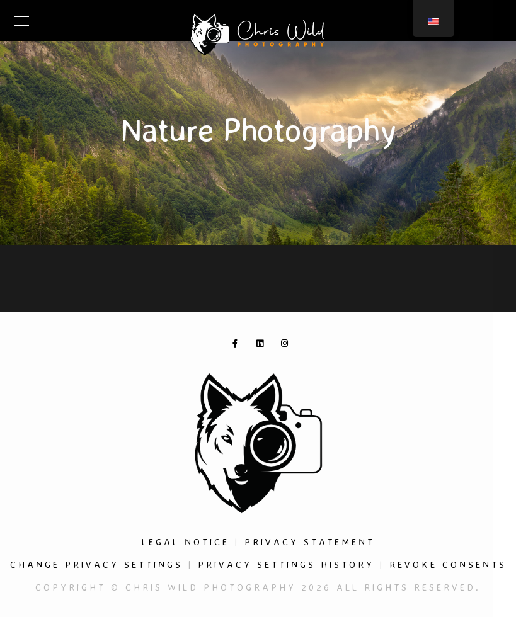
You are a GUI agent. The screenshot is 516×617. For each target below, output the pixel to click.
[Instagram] (287, 345)
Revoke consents (448, 564)
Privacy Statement (309, 542)
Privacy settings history (286, 564)
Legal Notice (185, 542)
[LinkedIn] (262, 345)
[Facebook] (238, 345)
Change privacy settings (96, 564)
